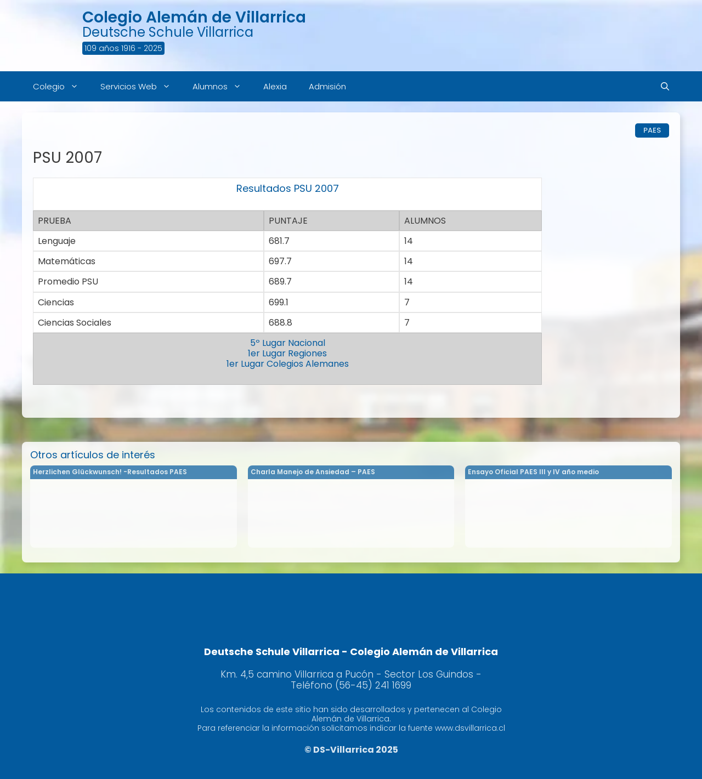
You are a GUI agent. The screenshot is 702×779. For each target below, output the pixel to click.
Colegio (61, 86)
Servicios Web (141, 86)
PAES (652, 130)
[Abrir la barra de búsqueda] (665, 86)
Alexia (275, 86)
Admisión (327, 86)
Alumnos (222, 86)
